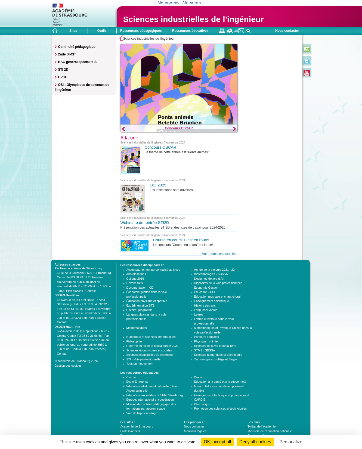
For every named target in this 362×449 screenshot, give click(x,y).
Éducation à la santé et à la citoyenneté (220, 381)
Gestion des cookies (68, 365)
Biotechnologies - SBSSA (211, 274)
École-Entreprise (137, 381)
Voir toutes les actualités (219, 254)
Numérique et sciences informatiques (151, 336)
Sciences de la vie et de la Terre (215, 345)
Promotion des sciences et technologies (220, 408)
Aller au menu (191, 2)
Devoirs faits (134, 283)
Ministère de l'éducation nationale (269, 431)
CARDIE (200, 399)
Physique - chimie (206, 341)
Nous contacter (287, 31)
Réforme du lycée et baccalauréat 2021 (152, 345)
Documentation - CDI (140, 287)
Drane (198, 377)
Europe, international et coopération (150, 399)
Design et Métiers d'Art (209, 278)
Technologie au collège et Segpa (215, 359)
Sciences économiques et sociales (149, 350)
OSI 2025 (158, 185)
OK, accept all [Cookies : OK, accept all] (217, 441)
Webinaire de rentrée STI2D (144, 222)
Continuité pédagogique (76, 47)
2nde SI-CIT (67, 54)
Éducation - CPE (205, 292)
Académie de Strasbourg (136, 426)
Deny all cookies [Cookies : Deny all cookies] (255, 441)
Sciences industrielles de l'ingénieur (150, 354)
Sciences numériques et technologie (218, 354)
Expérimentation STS (140, 305)
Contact (90, 290)
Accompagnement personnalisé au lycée (153, 269)
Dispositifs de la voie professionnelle (218, 283)
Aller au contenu (169, 2)
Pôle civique (202, 404)
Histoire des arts (205, 305)
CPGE (62, 77)
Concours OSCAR (179, 128)
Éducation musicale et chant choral (217, 296)
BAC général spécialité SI (78, 62)
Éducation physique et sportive (146, 301)
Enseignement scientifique (211, 301)
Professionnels (130, 431)
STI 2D (63, 69)
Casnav (131, 377)
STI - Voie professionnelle (143, 359)
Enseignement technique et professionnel (221, 395)
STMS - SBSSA (204, 350)
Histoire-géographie (139, 309)
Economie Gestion (206, 287)
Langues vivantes (206, 309)
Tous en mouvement (139, 363)
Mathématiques (136, 327)
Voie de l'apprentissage (141, 413)
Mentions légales (195, 431)
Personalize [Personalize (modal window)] (291, 441)
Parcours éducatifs (206, 336)
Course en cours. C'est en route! (181, 240)
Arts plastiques (136, 274)
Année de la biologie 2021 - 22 (214, 269)
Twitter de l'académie (261, 426)
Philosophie (134, 341)
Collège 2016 (135, 278)
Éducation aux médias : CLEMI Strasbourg (154, 395)
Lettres (198, 314)
